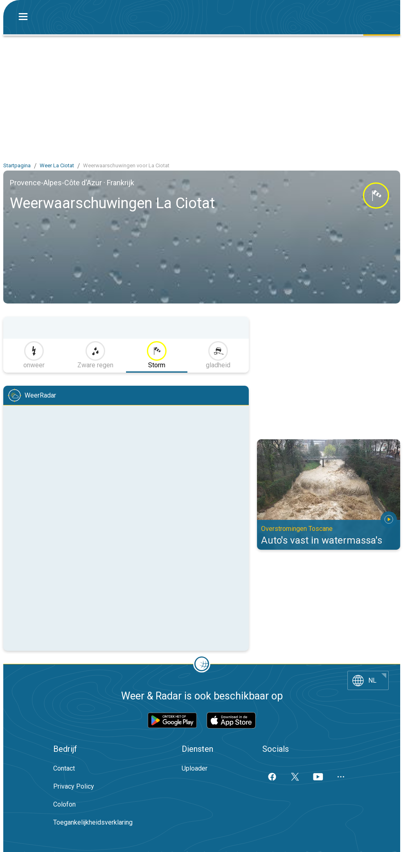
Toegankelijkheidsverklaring (93, 822)
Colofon (64, 804)
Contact (64, 768)
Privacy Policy (73, 786)
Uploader (194, 768)
